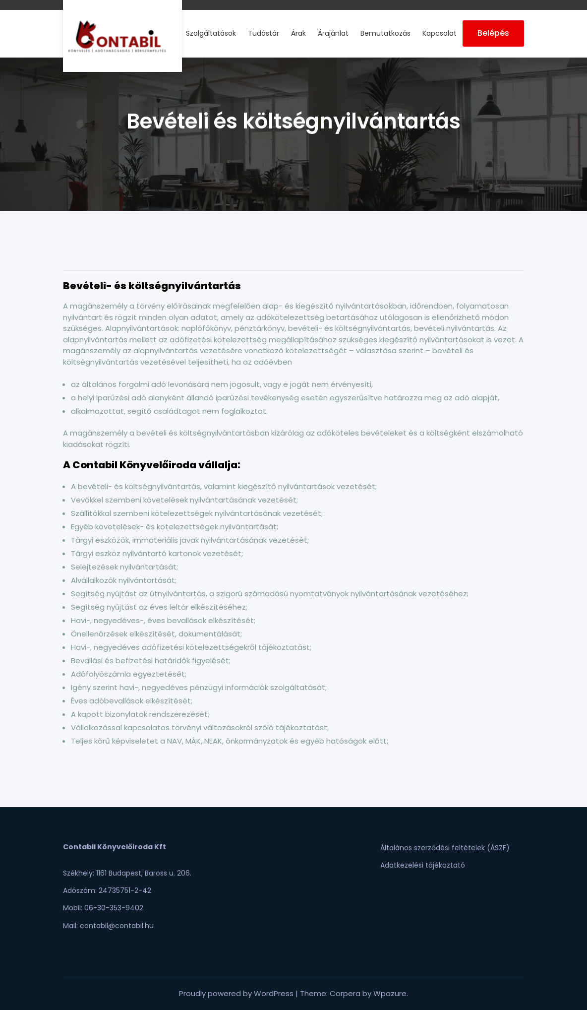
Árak (298, 33)
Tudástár (263, 33)
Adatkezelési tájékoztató (422, 865)
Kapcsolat (439, 33)
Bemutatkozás (385, 33)
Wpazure (390, 993)
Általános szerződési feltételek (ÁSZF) (445, 848)
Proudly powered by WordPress (237, 993)
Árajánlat (333, 33)
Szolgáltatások (211, 33)
